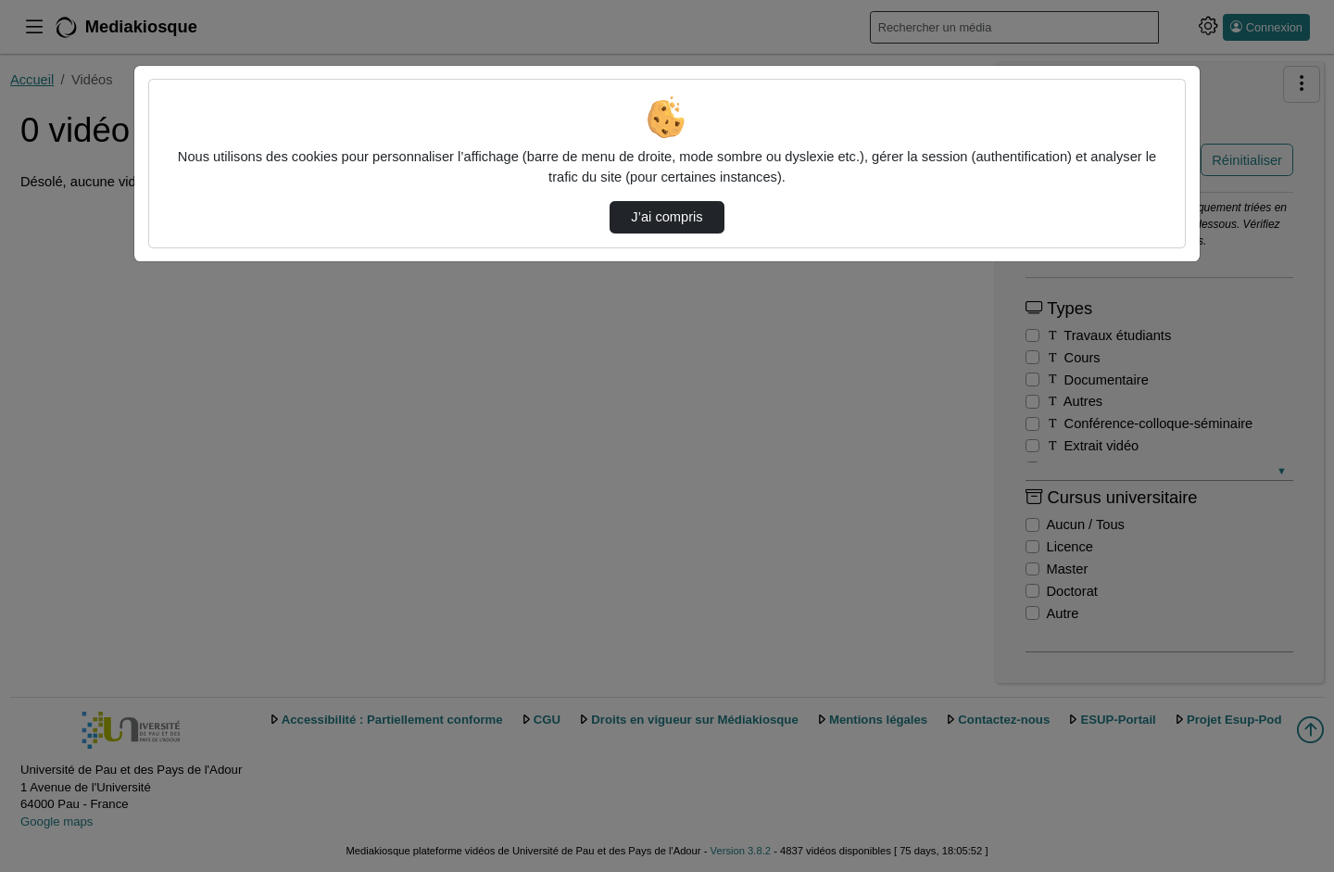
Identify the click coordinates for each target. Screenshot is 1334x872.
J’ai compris (666, 216)
